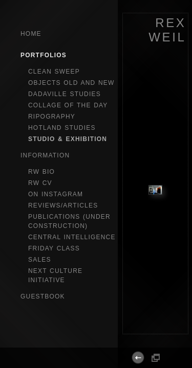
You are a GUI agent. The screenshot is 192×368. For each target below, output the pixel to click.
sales (39, 259)
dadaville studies (64, 94)
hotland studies (62, 127)
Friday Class (54, 248)
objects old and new (71, 82)
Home (30, 33)
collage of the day (68, 105)
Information (45, 155)
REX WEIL (167, 30)
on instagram (55, 194)
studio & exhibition (67, 139)
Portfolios (43, 55)
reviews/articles (63, 205)
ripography (51, 116)
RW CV (40, 183)
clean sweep (54, 71)
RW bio (41, 171)
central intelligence (72, 237)
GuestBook (42, 296)
